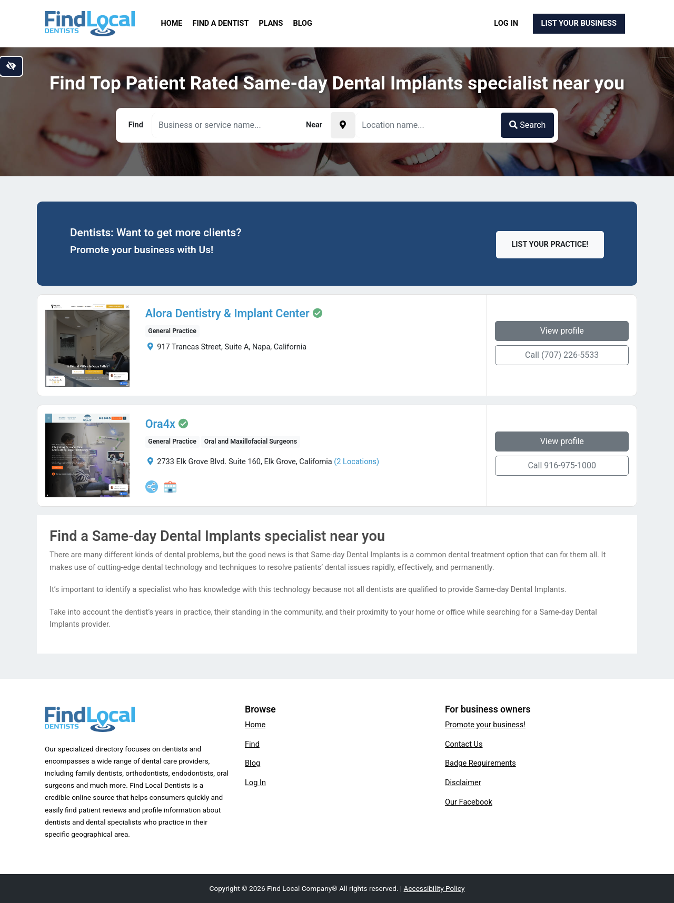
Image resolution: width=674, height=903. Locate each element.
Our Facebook (468, 802)
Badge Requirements (480, 763)
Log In (506, 23)
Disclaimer (463, 782)
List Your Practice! (550, 244)
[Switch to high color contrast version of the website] (11, 66)
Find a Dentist (221, 23)
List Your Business (579, 23)
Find (252, 744)
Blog (302, 23)
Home (172, 23)
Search (527, 125)
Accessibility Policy (434, 888)
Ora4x (160, 424)
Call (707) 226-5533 (562, 355)
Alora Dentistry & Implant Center (227, 313)
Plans (271, 23)
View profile (562, 331)
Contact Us (464, 744)
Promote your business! (485, 724)
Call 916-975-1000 (562, 465)
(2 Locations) (356, 461)
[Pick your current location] (343, 125)
